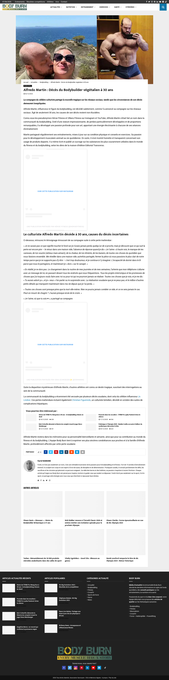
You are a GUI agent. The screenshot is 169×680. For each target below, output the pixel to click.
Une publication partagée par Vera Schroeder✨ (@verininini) (55, 380)
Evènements (20, 2)
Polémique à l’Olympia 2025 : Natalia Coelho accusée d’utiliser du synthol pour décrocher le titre (120, 425)
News (90, 600)
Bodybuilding (27, 86)
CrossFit (91, 592)
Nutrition (70, 7)
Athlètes (50, 2)
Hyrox (90, 597)
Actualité (91, 585)
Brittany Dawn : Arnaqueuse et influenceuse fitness (70, 626)
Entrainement (87, 7)
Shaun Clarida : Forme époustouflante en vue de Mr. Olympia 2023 (124, 521)
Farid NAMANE (44, 461)
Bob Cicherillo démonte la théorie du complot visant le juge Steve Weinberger (60, 425)
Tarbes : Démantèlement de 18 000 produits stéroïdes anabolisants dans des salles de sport (42, 559)
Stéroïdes (130, 7)
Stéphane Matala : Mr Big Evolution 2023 (68, 599)
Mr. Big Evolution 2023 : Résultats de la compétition (69, 585)
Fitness (90, 590)
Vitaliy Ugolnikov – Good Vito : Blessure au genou (82, 559)
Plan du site (112, 677)
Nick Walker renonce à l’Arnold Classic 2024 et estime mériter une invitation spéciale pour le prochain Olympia (83, 523)
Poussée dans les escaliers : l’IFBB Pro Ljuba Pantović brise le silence (119, 416)
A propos (105, 677)
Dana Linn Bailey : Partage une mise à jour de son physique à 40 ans (70, 613)
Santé (116, 7)
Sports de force (93, 595)
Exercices (104, 7)
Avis (57, 2)
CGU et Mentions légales (93, 677)
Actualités (55, 7)
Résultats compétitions (36, 2)
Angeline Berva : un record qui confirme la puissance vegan (27, 628)
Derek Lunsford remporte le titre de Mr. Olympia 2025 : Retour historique (122, 559)
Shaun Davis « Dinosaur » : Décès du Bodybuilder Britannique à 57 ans (38, 521)
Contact (64, 2)
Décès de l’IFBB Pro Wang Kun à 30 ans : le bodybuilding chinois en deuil (61, 416)
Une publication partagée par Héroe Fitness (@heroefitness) (55, 226)
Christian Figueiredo (81, 400)
